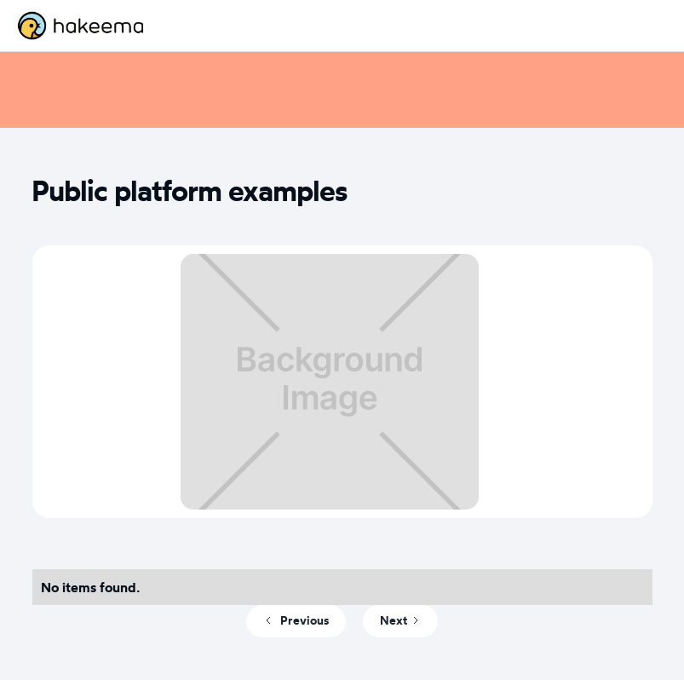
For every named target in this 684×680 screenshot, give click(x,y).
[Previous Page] (296, 621)
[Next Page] (400, 621)
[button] (650, 26)
